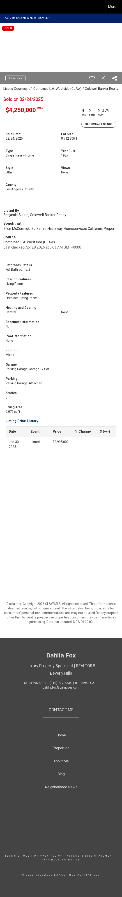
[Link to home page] (7, 7)
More (112, 7)
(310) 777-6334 (61, 683)
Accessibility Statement (90, 856)
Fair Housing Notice (61, 860)
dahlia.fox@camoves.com (61, 687)
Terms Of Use (17, 856)
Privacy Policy (48, 856)
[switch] (92, 78)
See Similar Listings (99, 124)
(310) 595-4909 (35, 683)
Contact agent (15, 78)
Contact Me (61, 709)
